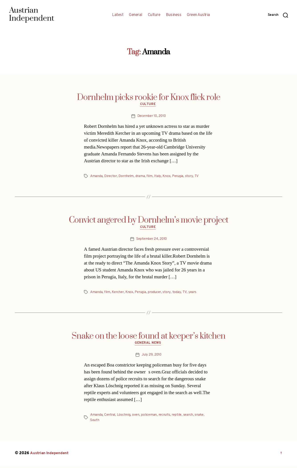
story (192, 177)
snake (202, 417)
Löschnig (124, 417)
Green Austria (198, 15)
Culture (154, 15)
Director (111, 177)
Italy (159, 177)
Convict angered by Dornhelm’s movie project (148, 221)
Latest (117, 15)
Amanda (96, 177)
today (180, 293)
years (195, 293)
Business (173, 15)
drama (141, 177)
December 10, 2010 (151, 117)
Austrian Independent (50, 455)
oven (136, 417)
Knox (169, 177)
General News (148, 345)
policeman (150, 417)
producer (158, 293)
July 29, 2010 (151, 357)
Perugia (181, 177)
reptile (179, 417)
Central (110, 417)
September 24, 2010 (151, 240)
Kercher (118, 293)
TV (199, 177)
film (151, 177)
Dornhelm (127, 177)
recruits (166, 417)
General (135, 15)
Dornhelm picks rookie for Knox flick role (148, 97)
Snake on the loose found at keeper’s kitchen (148, 337)
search (191, 417)
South (95, 422)
